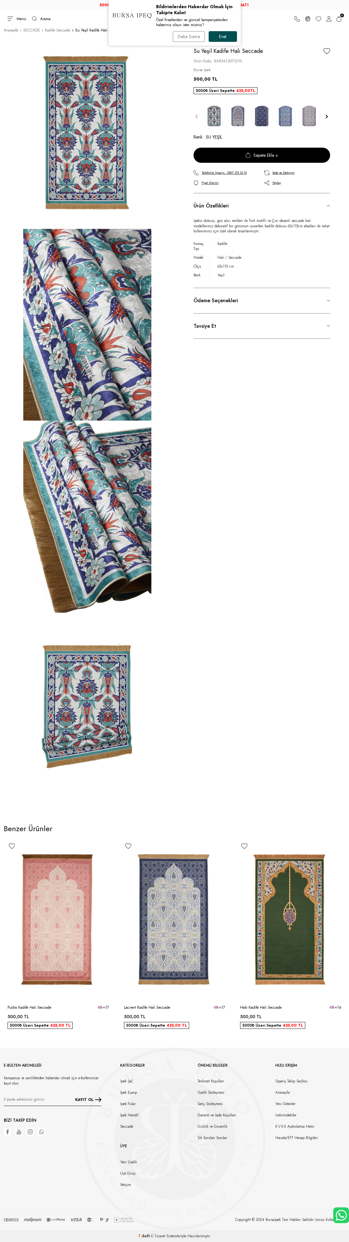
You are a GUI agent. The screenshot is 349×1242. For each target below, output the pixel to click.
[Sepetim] (338, 18)
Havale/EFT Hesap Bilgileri (296, 1138)
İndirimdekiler (285, 1115)
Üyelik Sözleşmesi (211, 1092)
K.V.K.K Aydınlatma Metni (294, 1126)
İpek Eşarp (128, 1092)
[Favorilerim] (318, 18)
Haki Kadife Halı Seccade (261, 1007)
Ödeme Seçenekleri (216, 300)
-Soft (144, 1236)
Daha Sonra (189, 36)
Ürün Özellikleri (211, 205)
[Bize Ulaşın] (297, 18)
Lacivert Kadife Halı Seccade (147, 1007)
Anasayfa (11, 30)
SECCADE (31, 30)
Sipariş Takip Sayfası (291, 1081)
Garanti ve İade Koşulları (217, 1115)
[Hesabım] (328, 18)
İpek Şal (126, 1081)
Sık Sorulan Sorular (212, 1138)
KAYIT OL (88, 1099)
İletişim (125, 1185)
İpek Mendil (129, 1115)
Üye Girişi (128, 1173)
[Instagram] (30, 1132)
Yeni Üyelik (128, 1162)
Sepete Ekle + (261, 155)
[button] (197, 116)
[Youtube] (19, 1132)
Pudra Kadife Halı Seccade (29, 1007)
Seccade (126, 1126)
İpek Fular (128, 1104)
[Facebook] (7, 1132)
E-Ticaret (158, 1236)
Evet (222, 36)
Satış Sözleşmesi (210, 1104)
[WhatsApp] (41, 1132)
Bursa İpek (202, 69)
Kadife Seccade (57, 30)
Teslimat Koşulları (211, 1081)
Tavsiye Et (205, 326)
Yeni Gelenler (285, 1104)
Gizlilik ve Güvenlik (212, 1126)
